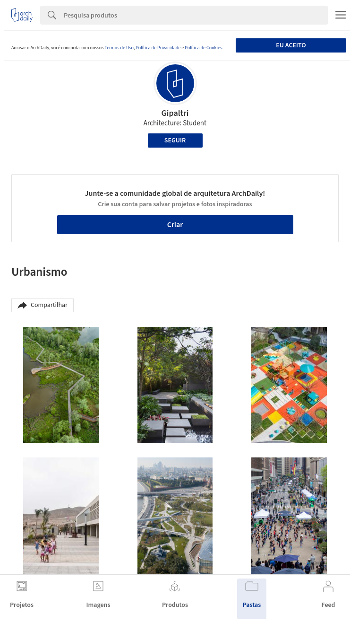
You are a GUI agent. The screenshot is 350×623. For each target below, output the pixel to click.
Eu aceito (291, 45)
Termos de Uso (118, 47)
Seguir (175, 140)
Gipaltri (174, 113)
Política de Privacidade (158, 47)
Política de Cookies (203, 47)
